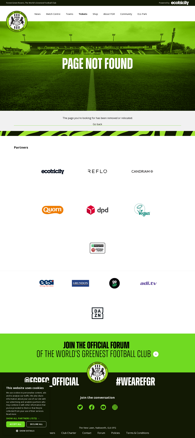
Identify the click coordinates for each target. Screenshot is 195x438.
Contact (86, 433)
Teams (69, 13)
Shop (95, 13)
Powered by (174, 3)
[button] (26, 418)
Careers (50, 433)
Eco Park (142, 13)
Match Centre (53, 13)
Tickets (83, 13)
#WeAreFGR (135, 382)
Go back (97, 124)
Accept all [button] (15, 424)
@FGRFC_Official (51, 382)
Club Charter (68, 433)
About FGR (109, 13)
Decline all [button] (36, 424)
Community (126, 13)
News (37, 13)
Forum (101, 433)
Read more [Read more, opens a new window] (11, 414)
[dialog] (26, 408)
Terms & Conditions (137, 433)
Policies (115, 433)
